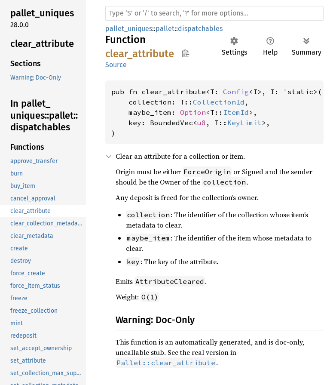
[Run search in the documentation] (214, 13)
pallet (165, 29)
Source (116, 65)
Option (193, 112)
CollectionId (218, 102)
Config (236, 91)
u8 (201, 122)
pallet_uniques (128, 29)
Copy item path (185, 53)
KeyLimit (244, 122)
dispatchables (200, 29)
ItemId (236, 112)
